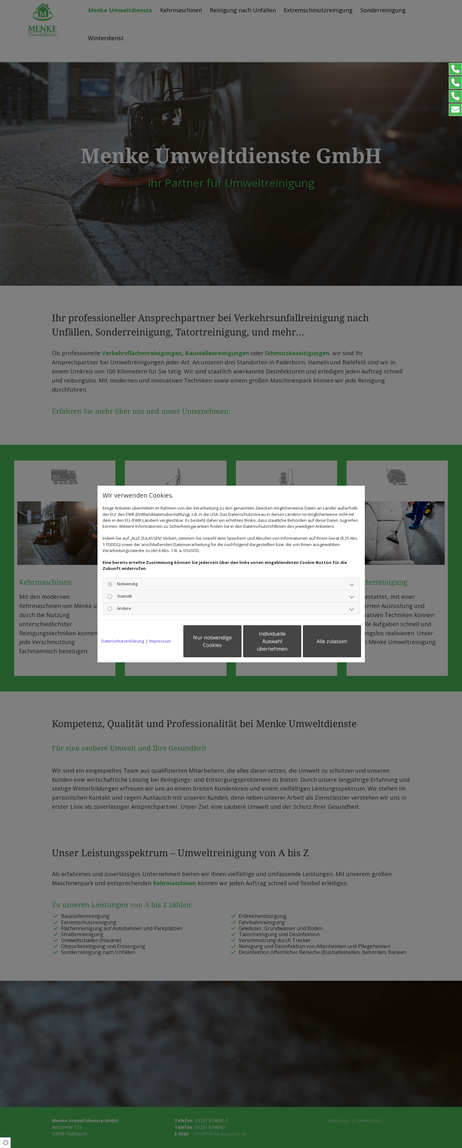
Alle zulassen (332, 641)
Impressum (160, 641)
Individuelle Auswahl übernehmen (272, 641)
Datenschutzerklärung (122, 641)
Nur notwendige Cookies (212, 641)
